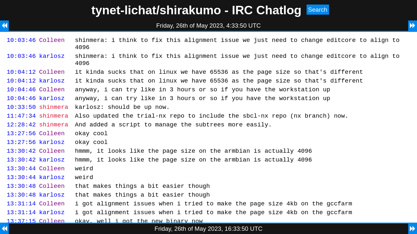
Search (317, 9)
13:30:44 (21, 184)
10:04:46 (21, 96)
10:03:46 (21, 41)
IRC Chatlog (267, 10)
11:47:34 (21, 125)
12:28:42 (21, 135)
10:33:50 (21, 115)
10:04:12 (21, 76)
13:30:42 (21, 164)
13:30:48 (21, 203)
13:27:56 (21, 145)
